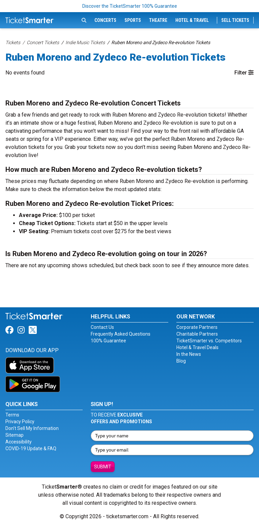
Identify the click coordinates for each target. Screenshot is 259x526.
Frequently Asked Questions (120, 334)
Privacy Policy (19, 421)
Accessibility (18, 441)
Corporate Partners (197, 327)
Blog (181, 361)
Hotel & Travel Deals (197, 347)
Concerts (105, 20)
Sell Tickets (235, 20)
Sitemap (14, 435)
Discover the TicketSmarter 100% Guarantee (129, 6)
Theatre (158, 20)
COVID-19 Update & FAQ (30, 448)
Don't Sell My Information (32, 428)
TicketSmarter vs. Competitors (209, 340)
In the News (188, 354)
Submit (102, 466)
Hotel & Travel (192, 20)
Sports (132, 20)
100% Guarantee (108, 340)
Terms (12, 414)
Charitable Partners (197, 334)
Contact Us (102, 327)
